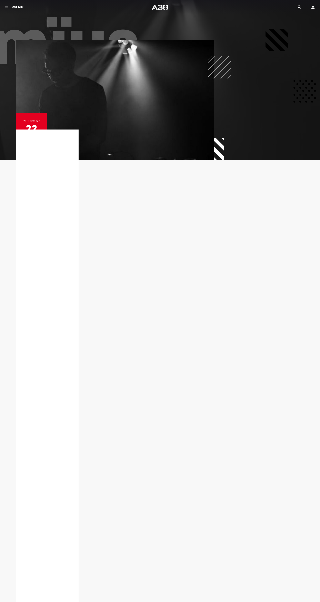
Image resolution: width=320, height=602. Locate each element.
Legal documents (45, 589)
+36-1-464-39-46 (188, 550)
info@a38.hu (47, 554)
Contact (75, 589)
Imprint (62, 589)
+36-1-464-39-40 (118, 550)
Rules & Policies (24, 589)
